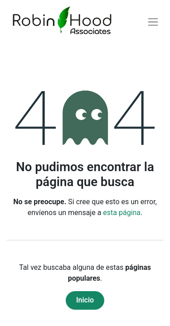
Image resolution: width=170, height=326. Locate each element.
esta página (122, 212)
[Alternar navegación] (153, 22)
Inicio (85, 300)
